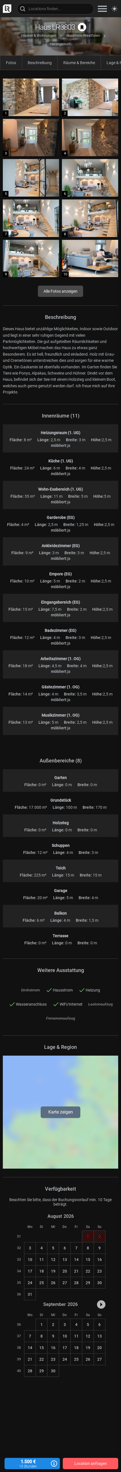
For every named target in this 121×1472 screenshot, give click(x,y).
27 (64, 1282)
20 (64, 1271)
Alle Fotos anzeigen (60, 291)
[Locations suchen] (55, 8)
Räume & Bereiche (79, 62)
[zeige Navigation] (102, 8)
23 (99, 1271)
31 (30, 1294)
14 (76, 1259)
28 (76, 1282)
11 (41, 1259)
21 (76, 1271)
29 (88, 1282)
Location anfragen (90, 1463)
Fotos (11, 62)
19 (53, 1271)
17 (30, 1271)
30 (99, 1282)
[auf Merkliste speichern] (82, 27)
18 (41, 1271)
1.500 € (32, 1463)
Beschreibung (40, 62)
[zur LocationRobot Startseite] (5, 8)
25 (41, 1282)
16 (99, 1259)
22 (88, 1271)
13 (64, 1259)
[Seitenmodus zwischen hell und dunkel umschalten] (114, 8)
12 (53, 1259)
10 (30, 1259)
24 (30, 1282)
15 (88, 1259)
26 (53, 1282)
